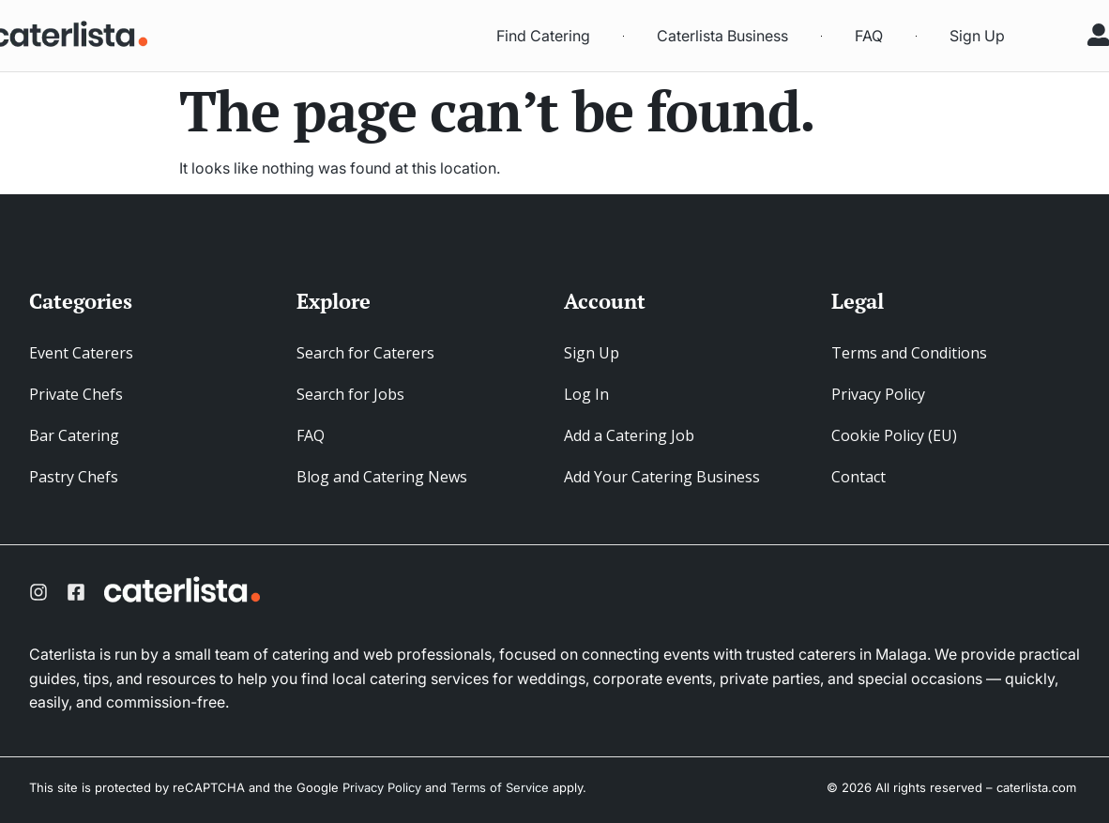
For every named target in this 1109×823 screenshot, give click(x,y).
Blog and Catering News (381, 476)
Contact (858, 476)
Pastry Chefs (73, 476)
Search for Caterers (365, 353)
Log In (586, 394)
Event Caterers (81, 353)
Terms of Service (499, 787)
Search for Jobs (350, 394)
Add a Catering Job (629, 435)
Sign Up (977, 35)
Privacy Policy (878, 394)
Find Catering (543, 35)
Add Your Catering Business (662, 476)
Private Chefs (76, 394)
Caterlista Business (722, 35)
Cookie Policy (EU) (894, 435)
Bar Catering (74, 435)
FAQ (869, 35)
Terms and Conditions (909, 353)
